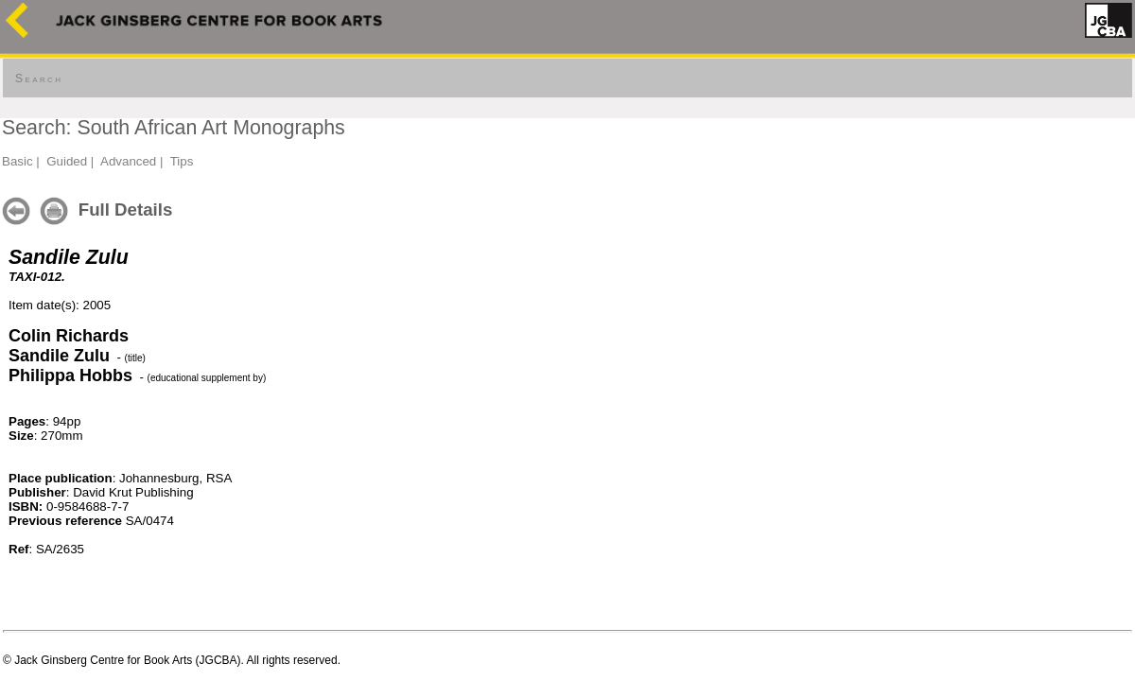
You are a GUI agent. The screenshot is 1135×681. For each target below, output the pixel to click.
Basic (17, 161)
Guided (66, 161)
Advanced (128, 161)
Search (38, 78)
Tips (182, 161)
